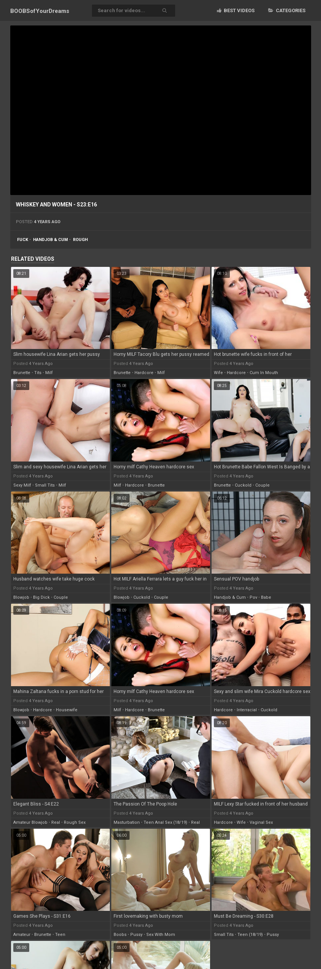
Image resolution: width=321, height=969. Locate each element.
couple (262, 485)
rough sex (74, 822)
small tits (45, 485)
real (55, 822)
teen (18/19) (250, 934)
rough (80, 239)
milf (49, 372)
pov (253, 597)
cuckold (243, 485)
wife (218, 372)
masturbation (127, 822)
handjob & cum (50, 239)
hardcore (143, 372)
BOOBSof (39, 11)
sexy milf (22, 485)
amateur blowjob (30, 822)
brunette (21, 372)
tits (37, 372)
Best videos (236, 10)
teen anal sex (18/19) (165, 822)
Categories (286, 10)
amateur (21, 934)
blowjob (21, 597)
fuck (22, 239)
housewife (66, 709)
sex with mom (160, 934)
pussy (136, 934)
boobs (120, 934)
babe (266, 597)
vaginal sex (261, 822)
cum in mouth (264, 372)
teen (60, 934)
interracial (247, 709)
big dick (41, 597)
